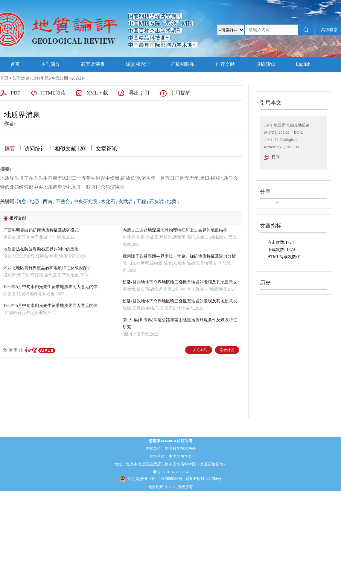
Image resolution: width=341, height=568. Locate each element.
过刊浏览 (21, 78)
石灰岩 (156, 201)
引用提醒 (180, 93)
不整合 (63, 201)
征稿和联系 (183, 64)
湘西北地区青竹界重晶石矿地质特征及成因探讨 (47, 268)
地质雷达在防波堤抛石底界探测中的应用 (41, 249)
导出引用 (139, 93)
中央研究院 (86, 201)
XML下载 (97, 93)
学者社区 (227, 350)
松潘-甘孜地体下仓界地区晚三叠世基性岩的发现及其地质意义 (180, 282)
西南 (47, 201)
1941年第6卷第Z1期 (50, 78)
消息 (21, 201)
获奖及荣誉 (93, 64)
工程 (141, 201)
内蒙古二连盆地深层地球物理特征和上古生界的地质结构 (175, 230)
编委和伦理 (138, 64)
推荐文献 (225, 64)
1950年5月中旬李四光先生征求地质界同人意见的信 (50, 286)
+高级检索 (328, 30)
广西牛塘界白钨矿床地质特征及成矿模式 (41, 230)
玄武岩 (125, 201)
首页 (15, 64)
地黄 (171, 201)
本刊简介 (50, 64)
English (303, 64)
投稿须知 (265, 64)
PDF (15, 93)
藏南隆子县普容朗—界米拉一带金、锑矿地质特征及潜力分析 (179, 256)
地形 (34, 201)
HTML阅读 (53, 93)
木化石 (108, 201)
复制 (275, 157)
